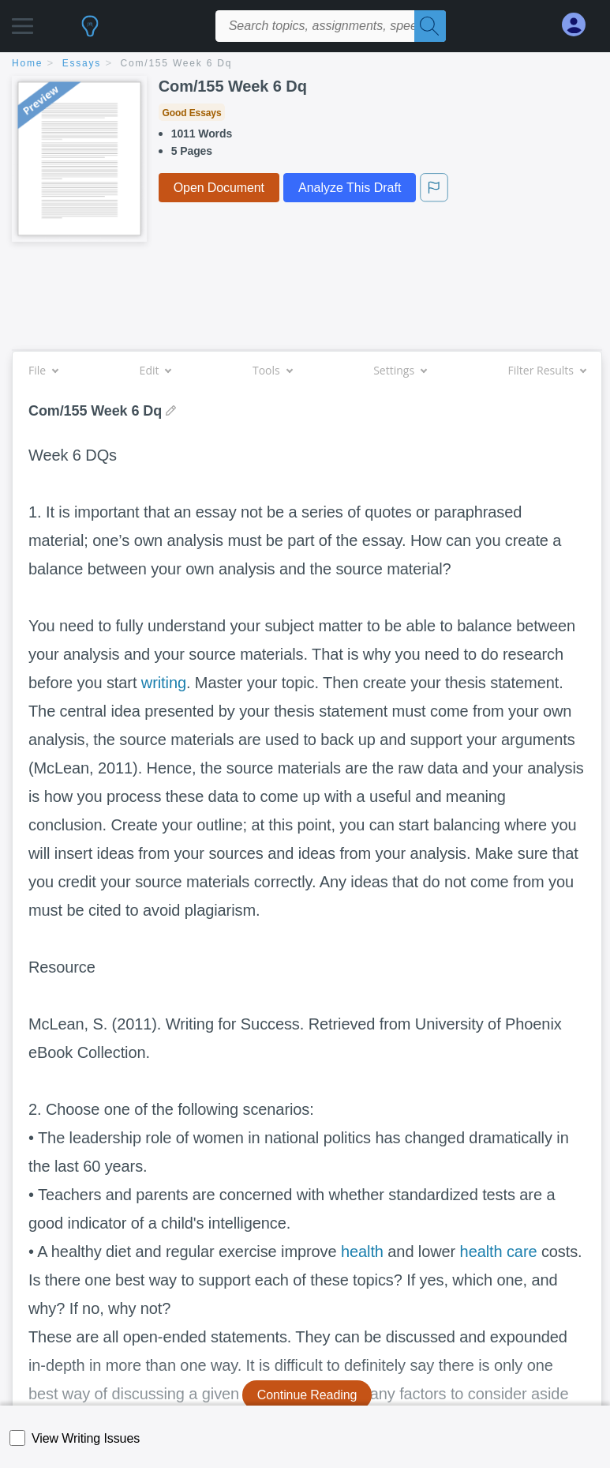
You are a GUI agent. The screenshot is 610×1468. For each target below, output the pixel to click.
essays (81, 63)
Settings (399, 370)
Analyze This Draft (349, 187)
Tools (272, 370)
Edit (155, 370)
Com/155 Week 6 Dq (177, 63)
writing (163, 682)
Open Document (219, 187)
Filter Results (547, 370)
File (43, 370)
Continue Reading (307, 1395)
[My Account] (580, 25)
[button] (22, 21)
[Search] (430, 26)
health (362, 1251)
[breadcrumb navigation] (305, 64)
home (27, 63)
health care (498, 1251)
